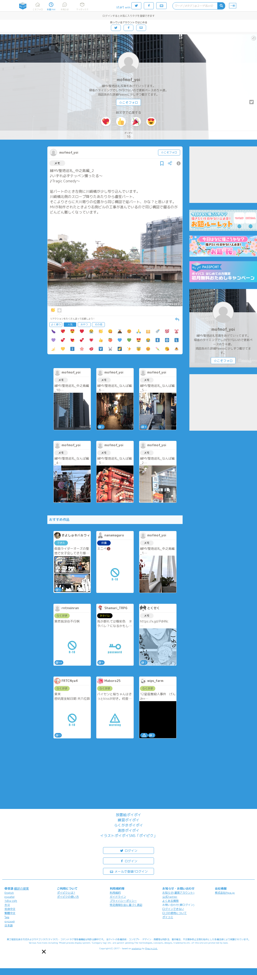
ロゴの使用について (174, 913)
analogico (136, 948)
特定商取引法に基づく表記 (126, 905)
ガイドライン (118, 897)
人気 (70, 324)
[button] (44, 952)
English (9, 893)
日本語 (9, 925)
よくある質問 (170, 901)
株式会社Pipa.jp (225, 893)
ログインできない (173, 909)
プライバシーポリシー (123, 901)
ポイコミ (167, 917)
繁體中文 (10, 913)
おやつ (84, 324)
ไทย (7, 917)
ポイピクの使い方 (68, 897)
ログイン (128, 850)
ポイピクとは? (66, 893)
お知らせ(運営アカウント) (178, 893)
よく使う (56, 324)
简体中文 (10, 909)
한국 (7, 905)
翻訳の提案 (21, 888)
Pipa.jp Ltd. (151, 948)
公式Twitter (169, 897)
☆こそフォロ (128, 102)
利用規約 (115, 893)
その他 (98, 324)
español (9, 897)
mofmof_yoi (128, 79)
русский (10, 921)
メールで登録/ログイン (129, 871)
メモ (57, 163)
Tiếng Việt (11, 901)
